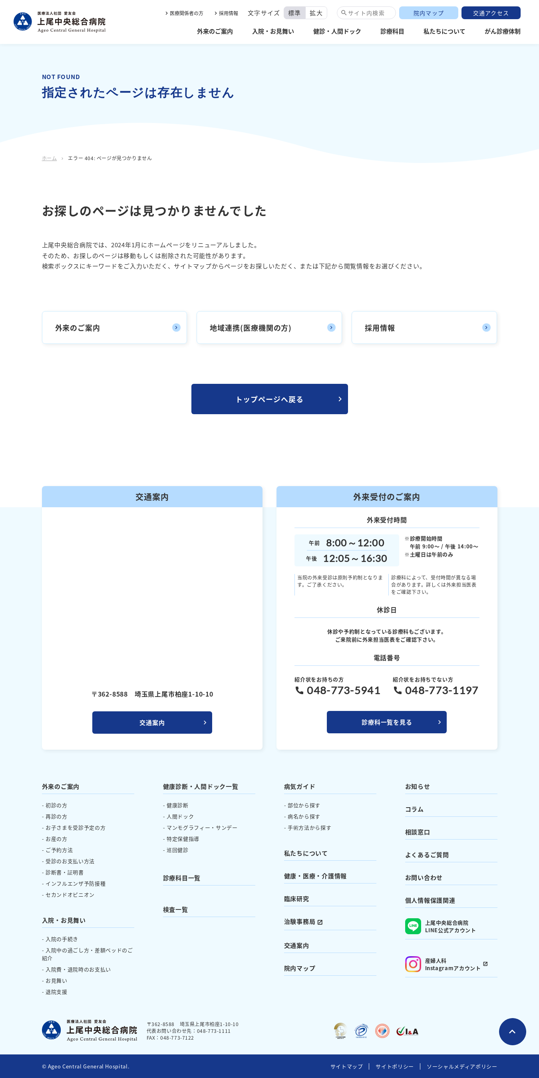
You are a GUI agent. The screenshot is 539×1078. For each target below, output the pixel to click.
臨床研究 (296, 898)
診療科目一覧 (182, 878)
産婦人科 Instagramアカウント (443, 964)
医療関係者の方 (186, 13)
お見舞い (57, 980)
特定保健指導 (183, 838)
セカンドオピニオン (70, 894)
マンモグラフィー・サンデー (202, 827)
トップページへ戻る (269, 399)
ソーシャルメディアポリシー (462, 1066)
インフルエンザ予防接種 (75, 883)
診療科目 (392, 31)
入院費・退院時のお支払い (78, 969)
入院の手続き (62, 939)
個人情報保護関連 (430, 900)
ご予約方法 (59, 850)
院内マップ (429, 13)
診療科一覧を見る (387, 722)
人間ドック (180, 816)
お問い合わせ (424, 877)
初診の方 (57, 805)
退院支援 (57, 991)
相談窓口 (417, 832)
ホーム (49, 158)
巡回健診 (178, 850)
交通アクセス (491, 13)
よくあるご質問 (427, 854)
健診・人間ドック (337, 31)
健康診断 (178, 805)
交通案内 (152, 722)
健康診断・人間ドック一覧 (201, 786)
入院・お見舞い (273, 31)
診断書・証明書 (65, 872)
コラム (414, 809)
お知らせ (417, 786)
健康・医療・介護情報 (315, 876)
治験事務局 (300, 921)
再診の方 (57, 816)
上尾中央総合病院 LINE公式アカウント (440, 926)
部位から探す (304, 805)
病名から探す (304, 816)
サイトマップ (346, 1066)
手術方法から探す (309, 827)
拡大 (316, 12)
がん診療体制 (503, 31)
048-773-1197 (442, 690)
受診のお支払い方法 (70, 861)
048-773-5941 (343, 690)
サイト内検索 (366, 13)
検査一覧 (175, 909)
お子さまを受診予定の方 (75, 827)
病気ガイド (300, 786)
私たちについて (444, 31)
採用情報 (228, 13)
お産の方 (57, 838)
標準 (294, 12)
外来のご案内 (215, 31)
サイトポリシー (395, 1066)
